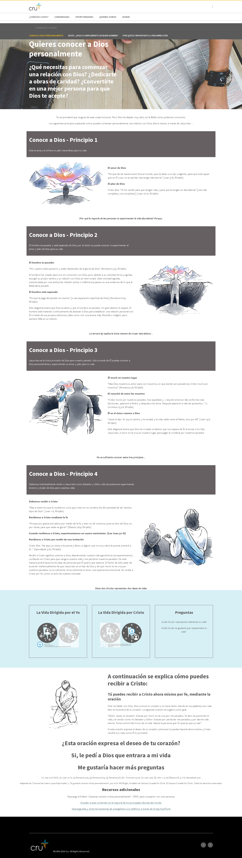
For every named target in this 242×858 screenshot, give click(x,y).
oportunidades (84, 16)
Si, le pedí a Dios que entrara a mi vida (121, 755)
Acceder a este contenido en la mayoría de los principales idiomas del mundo (121, 802)
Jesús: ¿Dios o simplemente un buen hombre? (93, 35)
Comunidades (61, 16)
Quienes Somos (107, 16)
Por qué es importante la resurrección (145, 35)
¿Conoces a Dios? (38, 16)
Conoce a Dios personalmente (46, 35)
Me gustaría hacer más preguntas (121, 767)
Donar (126, 16)
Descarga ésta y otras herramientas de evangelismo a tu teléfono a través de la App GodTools (121, 809)
